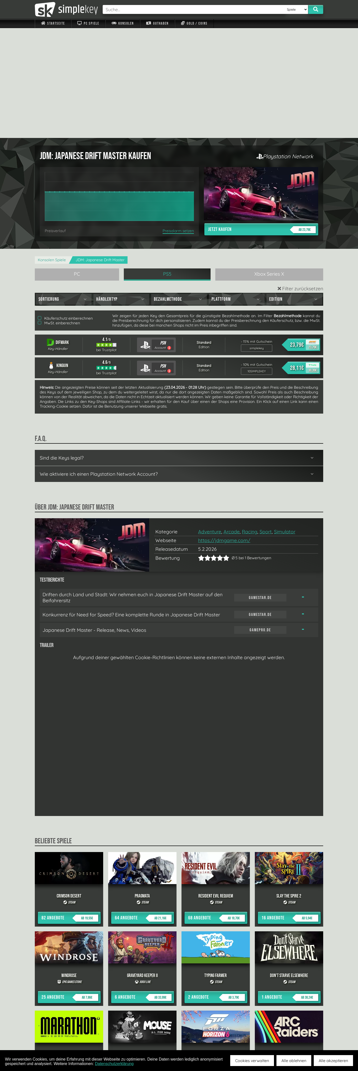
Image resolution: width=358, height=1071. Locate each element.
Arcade (232, 422)
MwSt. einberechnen (59, 213)
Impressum (56, 1038)
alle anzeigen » (179, 984)
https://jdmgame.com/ (224, 430)
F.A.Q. (147, 1038)
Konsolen (123, 23)
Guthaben (157, 23)
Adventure (209, 422)
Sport (266, 422)
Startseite (53, 23)
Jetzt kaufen (262, 119)
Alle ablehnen (293, 1060)
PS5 (167, 164)
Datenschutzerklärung (114, 1064)
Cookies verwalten (252, 1060)
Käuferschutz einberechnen (65, 208)
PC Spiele (88, 23)
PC (77, 164)
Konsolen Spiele (52, 150)
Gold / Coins (194, 23)
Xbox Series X (269, 164)
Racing (249, 422)
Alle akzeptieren (333, 1060)
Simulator (284, 422)
